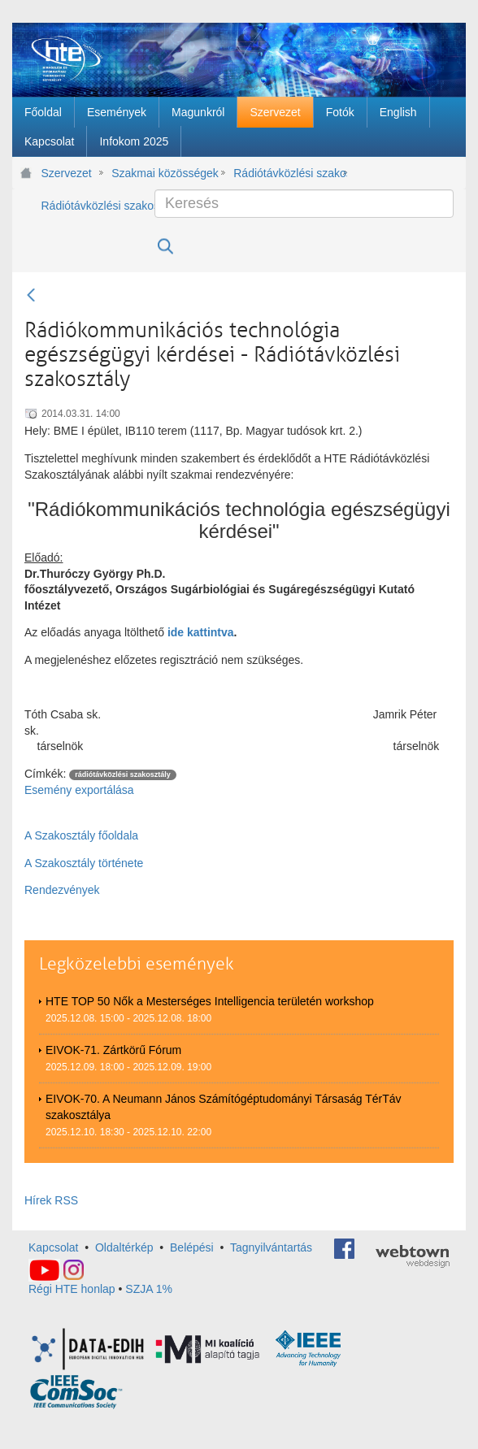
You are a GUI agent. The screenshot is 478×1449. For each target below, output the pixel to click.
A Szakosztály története (83, 863)
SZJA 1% (148, 1288)
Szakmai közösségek (165, 173)
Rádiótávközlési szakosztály (290, 173)
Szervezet (66, 173)
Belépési (192, 1247)
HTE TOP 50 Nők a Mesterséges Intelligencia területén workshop (210, 1001)
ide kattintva (200, 632)
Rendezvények (62, 889)
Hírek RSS (51, 1200)
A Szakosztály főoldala (81, 835)
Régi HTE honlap (71, 1288)
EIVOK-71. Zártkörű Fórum (113, 1049)
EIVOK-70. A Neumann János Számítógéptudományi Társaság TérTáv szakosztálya (224, 1106)
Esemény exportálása (79, 789)
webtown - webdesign (413, 1256)
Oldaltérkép (124, 1247)
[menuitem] (43, 112)
